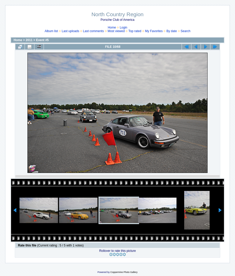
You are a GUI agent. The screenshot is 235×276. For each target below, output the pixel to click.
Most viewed (116, 31)
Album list (51, 31)
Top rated (135, 31)
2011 (29, 40)
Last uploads (70, 31)
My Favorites (154, 31)
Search (185, 31)
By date (172, 31)
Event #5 (42, 40)
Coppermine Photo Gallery (124, 272)
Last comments (93, 31)
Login (123, 27)
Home (112, 27)
